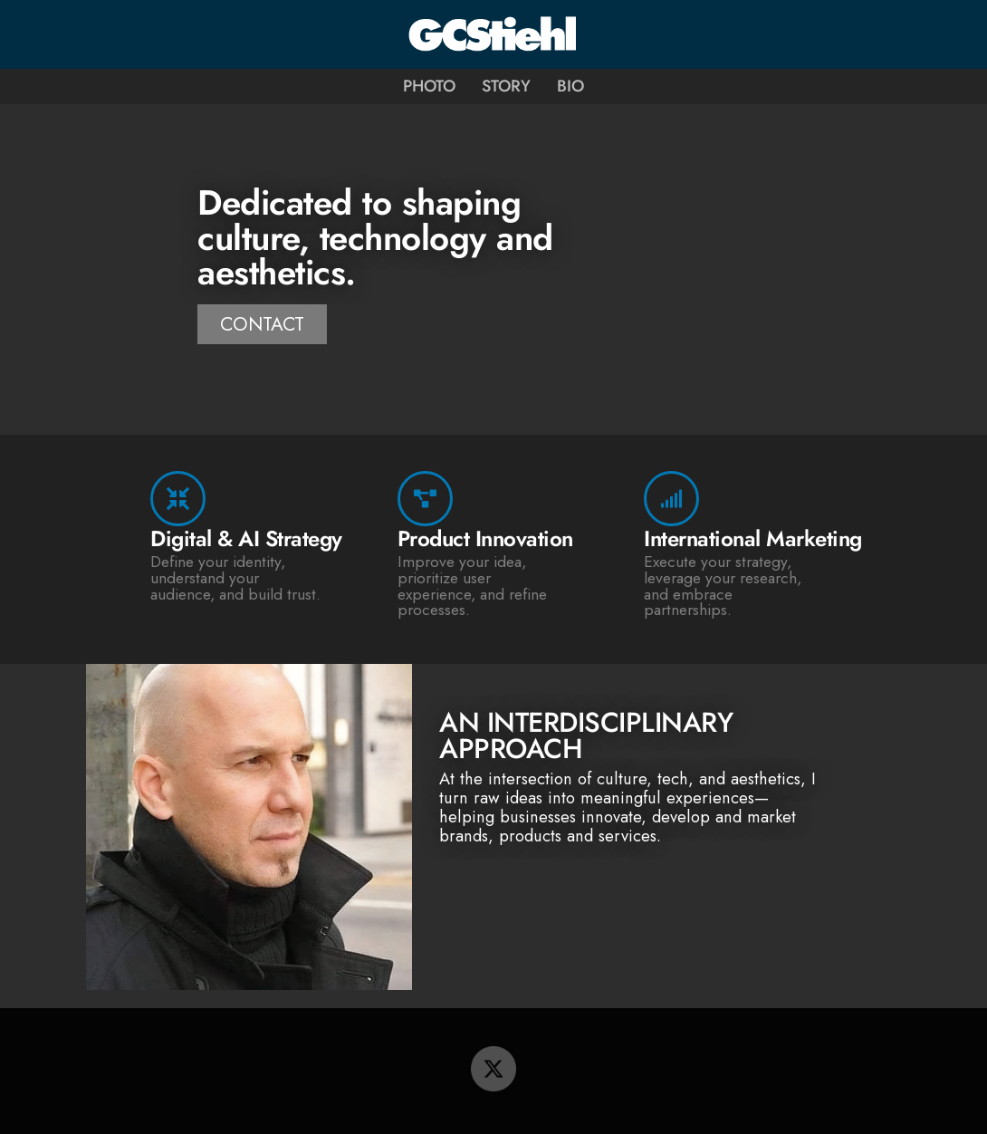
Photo (429, 86)
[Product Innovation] (425, 498)
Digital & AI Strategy (246, 538)
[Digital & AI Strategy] (178, 498)
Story (506, 86)
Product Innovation (485, 538)
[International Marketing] (671, 498)
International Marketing (753, 538)
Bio (570, 86)
